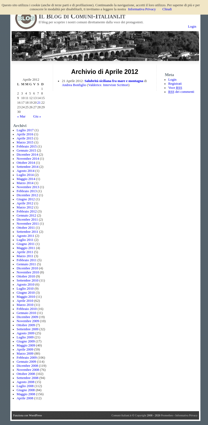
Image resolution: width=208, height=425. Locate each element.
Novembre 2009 (28, 321)
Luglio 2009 (25, 337)
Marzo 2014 (25, 183)
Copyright (141, 415)
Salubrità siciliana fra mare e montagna (113, 81)
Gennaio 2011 (26, 264)
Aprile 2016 (25, 134)
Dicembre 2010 (27, 268)
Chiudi (167, 9)
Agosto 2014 (25, 171)
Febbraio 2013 (27, 191)
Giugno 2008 (26, 390)
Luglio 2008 (25, 386)
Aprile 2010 (25, 301)
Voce (175, 88)
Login (192, 26)
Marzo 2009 (25, 353)
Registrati (175, 84)
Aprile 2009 (25, 349)
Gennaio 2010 (26, 313)
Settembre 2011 (27, 232)
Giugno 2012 (26, 199)
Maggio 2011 (26, 248)
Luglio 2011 (25, 240)
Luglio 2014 (25, 175)
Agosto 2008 (25, 382)
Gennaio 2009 (26, 362)
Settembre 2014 (27, 167)
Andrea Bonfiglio (74, 85)
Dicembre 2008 (27, 366)
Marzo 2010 (25, 305)
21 (39, 102)
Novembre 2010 (28, 272)
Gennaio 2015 (26, 150)
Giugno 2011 (26, 244)
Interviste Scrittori (115, 85)
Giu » (37, 116)
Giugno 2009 (26, 341)
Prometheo (167, 415)
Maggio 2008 (26, 394)
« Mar (21, 116)
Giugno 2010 (26, 293)
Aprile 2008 (25, 398)
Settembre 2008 (27, 378)
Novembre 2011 (28, 223)
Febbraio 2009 (27, 357)
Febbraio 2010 (27, 309)
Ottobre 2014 (26, 163)
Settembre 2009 (27, 329)
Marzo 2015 (25, 142)
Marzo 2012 (25, 207)
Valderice (94, 85)
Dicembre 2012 (27, 195)
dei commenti (181, 92)
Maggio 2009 (26, 345)
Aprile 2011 (25, 252)
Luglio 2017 (25, 130)
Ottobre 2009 (26, 325)
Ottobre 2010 (26, 276)
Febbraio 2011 (27, 260)
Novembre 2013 (28, 187)
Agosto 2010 (25, 284)
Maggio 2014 (26, 179)
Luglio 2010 (25, 288)
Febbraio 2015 (27, 146)
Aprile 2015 (25, 138)
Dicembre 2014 (27, 154)
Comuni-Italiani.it (122, 415)
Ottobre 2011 (26, 228)
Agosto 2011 (25, 236)
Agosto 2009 (25, 333)
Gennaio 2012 (26, 215)
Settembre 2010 (27, 280)
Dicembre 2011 (27, 219)
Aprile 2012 (25, 203)
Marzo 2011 (25, 256)
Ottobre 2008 (26, 374)
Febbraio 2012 (27, 211)
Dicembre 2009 (27, 317)
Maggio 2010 (26, 297)
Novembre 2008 (28, 370)
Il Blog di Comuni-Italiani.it (82, 16)
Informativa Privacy (186, 415)
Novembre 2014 (28, 159)
